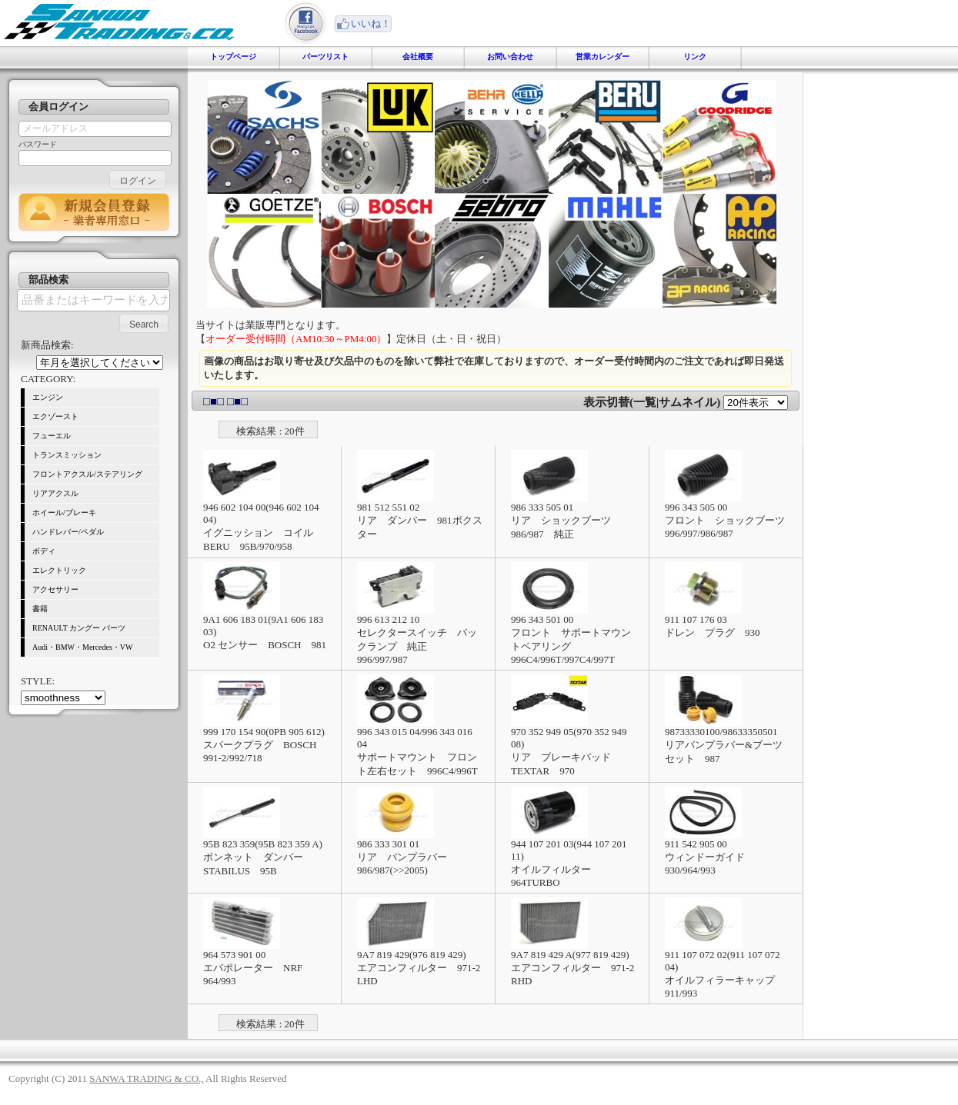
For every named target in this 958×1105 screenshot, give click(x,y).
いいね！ (371, 23)
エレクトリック (59, 570)
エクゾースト (55, 416)
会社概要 (417, 56)
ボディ (43, 551)
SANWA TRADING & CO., (146, 1078)
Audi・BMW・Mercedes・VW (82, 647)
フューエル (51, 435)
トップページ (233, 56)
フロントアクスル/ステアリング (87, 474)
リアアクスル (55, 493)
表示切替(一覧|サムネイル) (651, 402)
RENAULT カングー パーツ (78, 628)
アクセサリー (55, 589)
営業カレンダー (602, 56)
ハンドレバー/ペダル (68, 532)
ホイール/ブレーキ (64, 512)
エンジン (47, 397)
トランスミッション (67, 455)
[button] (137, 179)
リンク (694, 56)
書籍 (40, 608)
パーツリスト (325, 56)
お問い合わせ (510, 56)
